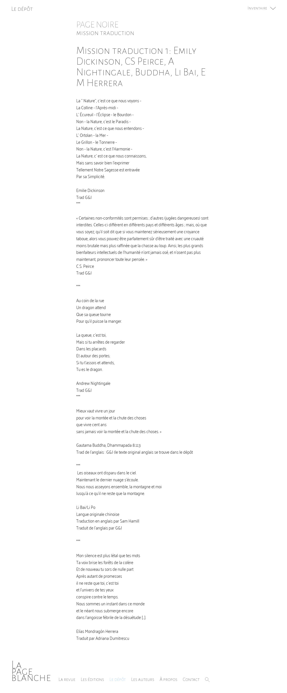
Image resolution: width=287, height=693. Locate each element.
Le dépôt (117, 679)
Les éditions (92, 679)
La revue (67, 679)
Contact (191, 679)
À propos (168, 679)
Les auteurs (142, 679)
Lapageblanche (31, 671)
